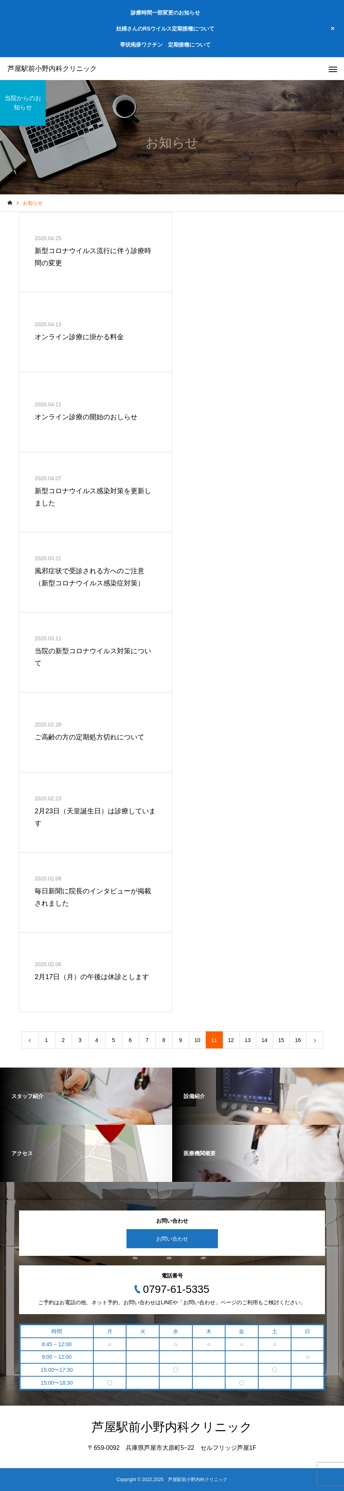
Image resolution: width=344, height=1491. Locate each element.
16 (298, 1040)
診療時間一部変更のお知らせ (165, 13)
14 (264, 1040)
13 (248, 1040)
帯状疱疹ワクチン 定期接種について (165, 45)
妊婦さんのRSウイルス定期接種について (165, 29)
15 (281, 1040)
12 (231, 1040)
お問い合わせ (172, 1239)
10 (197, 1040)
